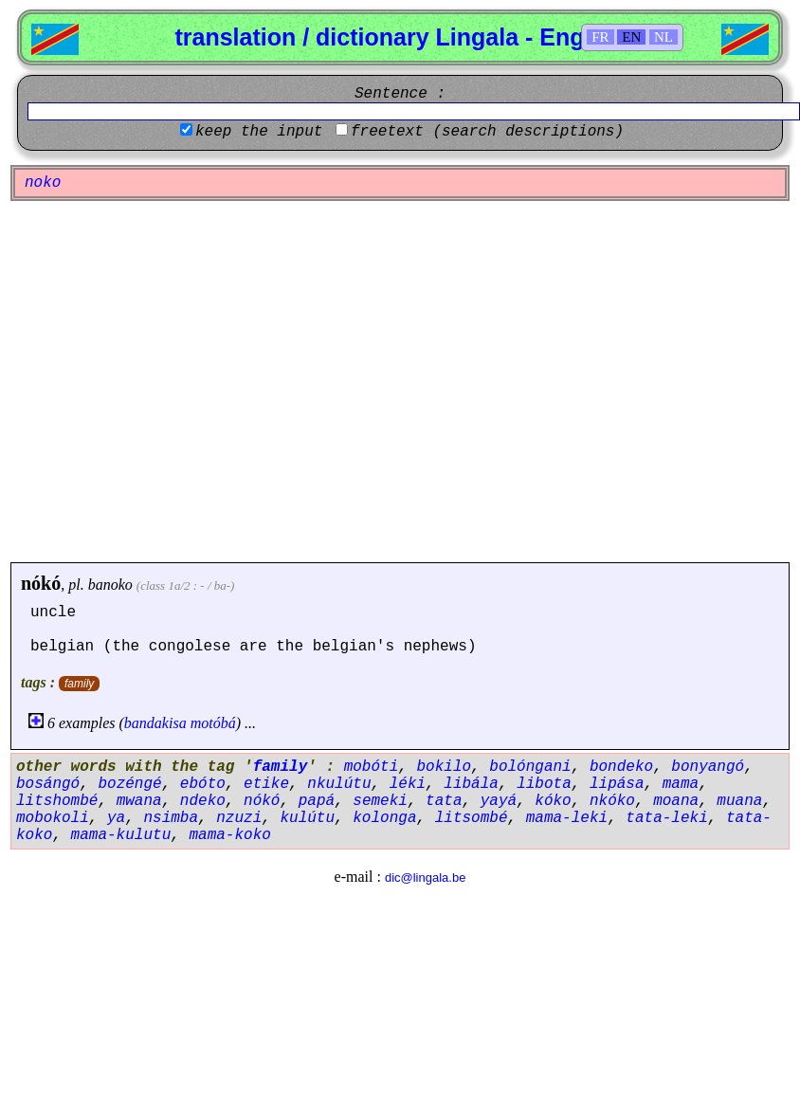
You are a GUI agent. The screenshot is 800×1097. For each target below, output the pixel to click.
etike (266, 784)
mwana (139, 801)
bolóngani (530, 767)
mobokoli (52, 818)
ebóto (203, 784)
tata (444, 801)
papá (317, 801)
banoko (110, 584)
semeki (380, 801)
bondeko (621, 767)
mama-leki (567, 818)
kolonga (384, 818)
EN (631, 37)
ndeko (203, 801)
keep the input (258, 131)
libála (471, 784)
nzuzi (239, 818)
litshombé (57, 801)
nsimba (170, 818)
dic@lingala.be (425, 877)
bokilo (443, 767)
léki (408, 784)
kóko (553, 801)
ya (116, 818)
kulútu (307, 818)
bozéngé (129, 784)
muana (739, 801)
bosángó (48, 784)
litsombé (471, 818)
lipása (617, 784)
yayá (499, 801)
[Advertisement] (177, 381)
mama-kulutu (121, 835)
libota (544, 784)
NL (663, 37)
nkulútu (339, 784)
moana (676, 801)
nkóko (612, 801)
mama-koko (229, 835)
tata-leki (666, 818)
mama (681, 784)
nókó (41, 583)
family (79, 683)
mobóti (371, 767)
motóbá (213, 723)
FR (600, 37)
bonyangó (707, 767)
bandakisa (155, 723)
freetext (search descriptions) (487, 131)
